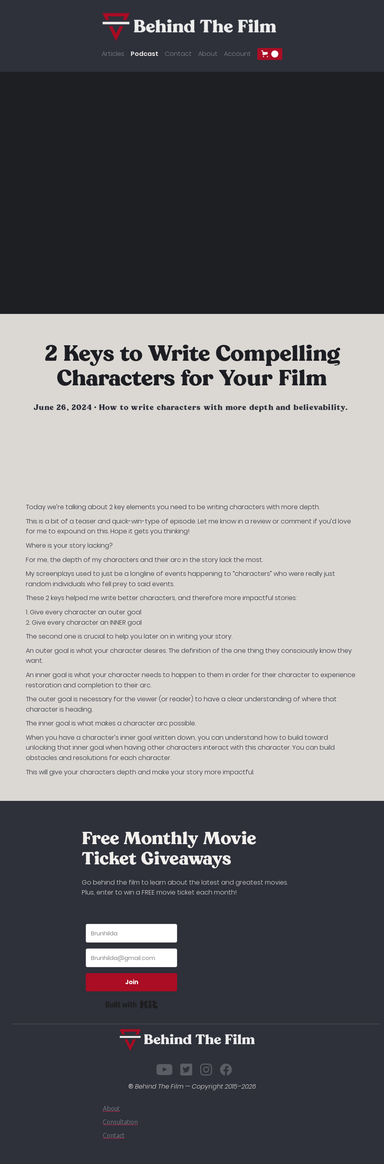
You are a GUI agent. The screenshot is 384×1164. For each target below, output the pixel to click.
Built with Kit (131, 1004)
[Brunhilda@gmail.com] (131, 958)
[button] (269, 54)
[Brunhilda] (131, 933)
